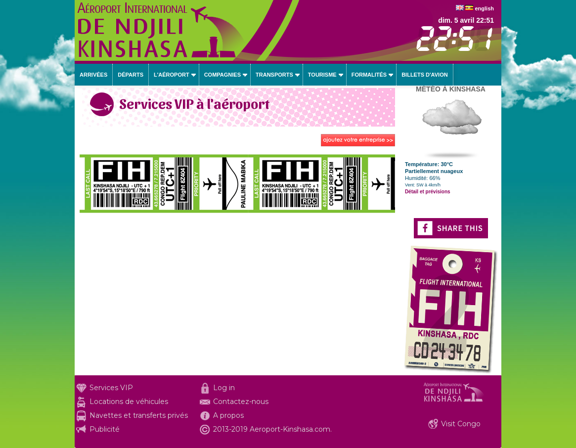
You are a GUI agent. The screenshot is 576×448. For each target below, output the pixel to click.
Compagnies (222, 75)
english (484, 8)
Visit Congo (461, 423)
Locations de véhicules (128, 401)
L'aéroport (171, 75)
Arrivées (93, 75)
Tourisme (322, 75)
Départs (130, 75)
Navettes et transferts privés (138, 415)
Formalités (369, 75)
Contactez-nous (240, 401)
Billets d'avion (424, 75)
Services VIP (111, 387)
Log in (224, 387)
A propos (228, 415)
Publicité (104, 429)
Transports (274, 75)
